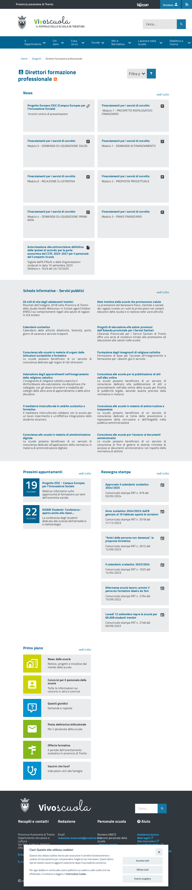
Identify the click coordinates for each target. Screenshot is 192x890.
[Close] (159, 851)
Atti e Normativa (118, 42)
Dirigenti (36, 58)
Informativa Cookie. (76, 874)
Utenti (24, 58)
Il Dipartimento (33, 42)
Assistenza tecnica (148, 834)
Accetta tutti (142, 860)
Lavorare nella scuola (147, 42)
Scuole (95, 42)
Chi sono (56, 42)
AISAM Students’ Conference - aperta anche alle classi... (62, 511)
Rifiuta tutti (143, 869)
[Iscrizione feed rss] (187, 4)
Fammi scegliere (142, 878)
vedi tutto (163, 94)
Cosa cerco (74, 42)
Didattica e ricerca (176, 42)
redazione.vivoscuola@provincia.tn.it (80, 838)
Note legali (145, 838)
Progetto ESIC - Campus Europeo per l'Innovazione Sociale (63, 484)
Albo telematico (148, 841)
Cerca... (151, 24)
